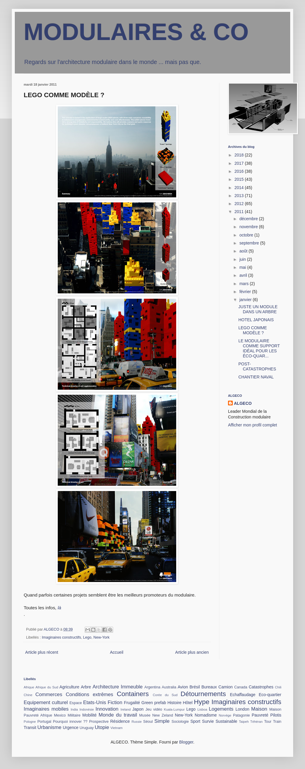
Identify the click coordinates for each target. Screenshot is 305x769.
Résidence (120, 721)
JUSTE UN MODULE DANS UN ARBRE (257, 309)
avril (243, 275)
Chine (28, 695)
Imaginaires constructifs (61, 637)
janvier (246, 299)
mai (243, 267)
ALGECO (243, 403)
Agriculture (69, 687)
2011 (240, 211)
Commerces (49, 694)
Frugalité (132, 702)
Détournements (203, 694)
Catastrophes (261, 687)
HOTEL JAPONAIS (256, 319)
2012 (240, 203)
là (59, 607)
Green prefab (154, 702)
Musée (144, 715)
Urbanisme (49, 727)
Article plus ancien (192, 652)
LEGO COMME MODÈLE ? (252, 330)
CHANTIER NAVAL (256, 377)
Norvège (225, 715)
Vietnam (116, 728)
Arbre (86, 687)
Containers (133, 694)
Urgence (70, 727)
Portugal (44, 722)
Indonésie (86, 709)
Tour (268, 722)
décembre (249, 218)
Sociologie (180, 722)
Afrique (29, 687)
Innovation (107, 709)
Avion (183, 687)
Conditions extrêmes (89, 694)
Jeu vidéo (153, 709)
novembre (249, 226)
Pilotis (275, 715)
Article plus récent (41, 652)
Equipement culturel (46, 702)
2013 (240, 195)
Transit (30, 727)
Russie (136, 721)
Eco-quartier (270, 694)
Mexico (60, 715)
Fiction (115, 702)
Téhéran (256, 721)
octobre (246, 235)
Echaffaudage (242, 694)
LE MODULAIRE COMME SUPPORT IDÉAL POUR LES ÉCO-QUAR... (259, 348)
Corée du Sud (165, 695)
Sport (195, 721)
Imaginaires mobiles (46, 709)
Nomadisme (206, 715)
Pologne (30, 721)
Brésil (195, 687)
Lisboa (202, 709)
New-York (102, 637)
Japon (138, 709)
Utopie (102, 727)
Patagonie (241, 715)
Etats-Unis (94, 702)
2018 (240, 155)
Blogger (186, 742)
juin (243, 259)
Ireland (126, 709)
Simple (161, 721)
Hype (201, 702)
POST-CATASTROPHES (257, 366)
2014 (240, 187)
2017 (240, 163)
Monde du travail (118, 715)
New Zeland (162, 715)
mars (244, 283)
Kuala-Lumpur (174, 709)
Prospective (99, 722)
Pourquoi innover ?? (70, 722)
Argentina (152, 687)
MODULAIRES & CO (136, 32)
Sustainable (226, 721)
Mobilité (89, 715)
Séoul (148, 722)
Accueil (116, 652)
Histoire (174, 702)
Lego (87, 637)
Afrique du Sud (47, 687)
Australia (169, 687)
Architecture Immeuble (117, 687)
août (243, 251)
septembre (249, 243)
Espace (75, 703)
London (242, 709)
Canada (240, 687)
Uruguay (87, 728)
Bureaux (209, 687)
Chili (278, 687)
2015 (240, 179)
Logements (221, 709)
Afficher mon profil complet (252, 425)
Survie (208, 721)
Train (277, 722)
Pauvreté (260, 715)
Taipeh (244, 721)
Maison (259, 709)
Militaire (74, 715)
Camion (226, 687)
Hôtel (188, 702)
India (74, 709)
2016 (240, 171)
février (245, 291)
